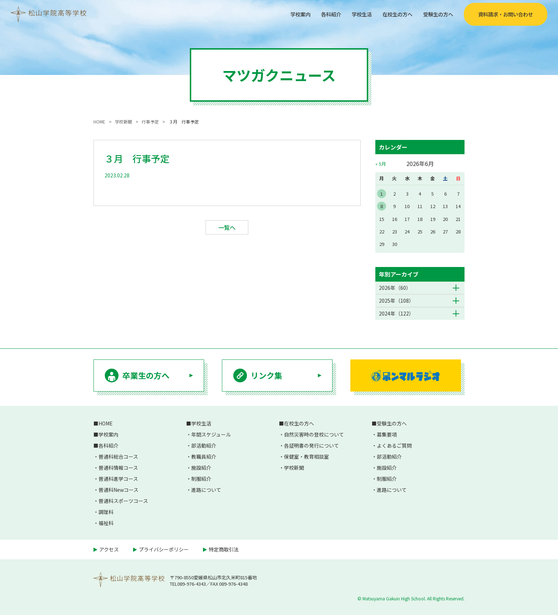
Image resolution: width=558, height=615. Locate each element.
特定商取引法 (224, 549)
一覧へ (226, 227)
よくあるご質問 (394, 445)
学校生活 (351, 14)
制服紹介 (201, 478)
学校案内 (284, 14)
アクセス (109, 549)
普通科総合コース (118, 456)
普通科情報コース (118, 467)
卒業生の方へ (145, 375)
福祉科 (105, 522)
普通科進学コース (118, 478)
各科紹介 (318, 14)
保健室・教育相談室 (306, 456)
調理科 (105, 511)
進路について (206, 489)
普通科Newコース (118, 489)
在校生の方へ (391, 14)
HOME (105, 423)
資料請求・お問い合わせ (505, 14)
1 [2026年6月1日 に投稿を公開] (381, 193)
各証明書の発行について (311, 445)
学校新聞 (294, 467)
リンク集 (266, 375)
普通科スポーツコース (123, 500)
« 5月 (380, 163)
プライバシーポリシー (164, 549)
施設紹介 (201, 467)
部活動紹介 (203, 445)
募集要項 (387, 434)
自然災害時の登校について (314, 434)
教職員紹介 (203, 456)
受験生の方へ (436, 14)
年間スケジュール (211, 434)
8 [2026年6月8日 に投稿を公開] (381, 206)
